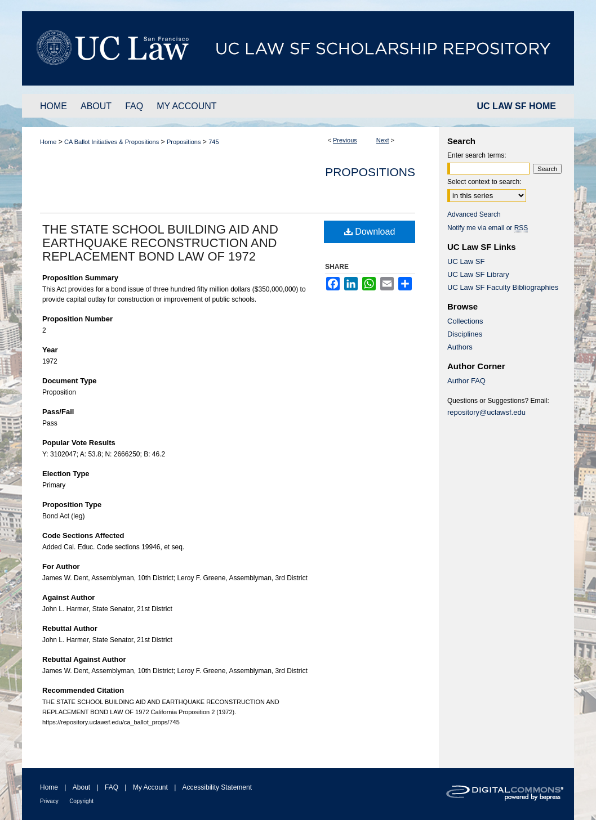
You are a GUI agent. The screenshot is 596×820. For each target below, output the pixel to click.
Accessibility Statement (217, 787)
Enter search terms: (476, 155)
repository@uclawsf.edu (486, 412)
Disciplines (464, 334)
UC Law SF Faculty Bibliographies (502, 287)
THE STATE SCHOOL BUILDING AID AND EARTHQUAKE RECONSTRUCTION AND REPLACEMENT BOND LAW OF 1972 (160, 242)
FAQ (111, 787)
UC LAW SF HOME (516, 106)
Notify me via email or (487, 228)
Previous (345, 140)
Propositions (184, 141)
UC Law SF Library (478, 274)
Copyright (81, 801)
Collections (465, 321)
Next (382, 140)
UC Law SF (465, 261)
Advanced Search (474, 214)
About (81, 787)
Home (48, 141)
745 (213, 141)
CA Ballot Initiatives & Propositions (111, 141)
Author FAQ (466, 381)
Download (369, 231)
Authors (460, 347)
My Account (150, 787)
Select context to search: (484, 182)
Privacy (49, 801)
